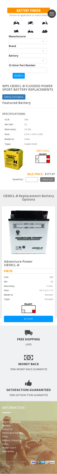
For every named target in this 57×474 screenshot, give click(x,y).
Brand (12, 46)
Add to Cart (47, 179)
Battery (13, 55)
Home (5, 417)
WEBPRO (11, 465)
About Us (7, 429)
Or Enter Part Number (22, 65)
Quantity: (17, 179)
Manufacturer (17, 36)
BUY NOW (28, 319)
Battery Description (13, 96)
